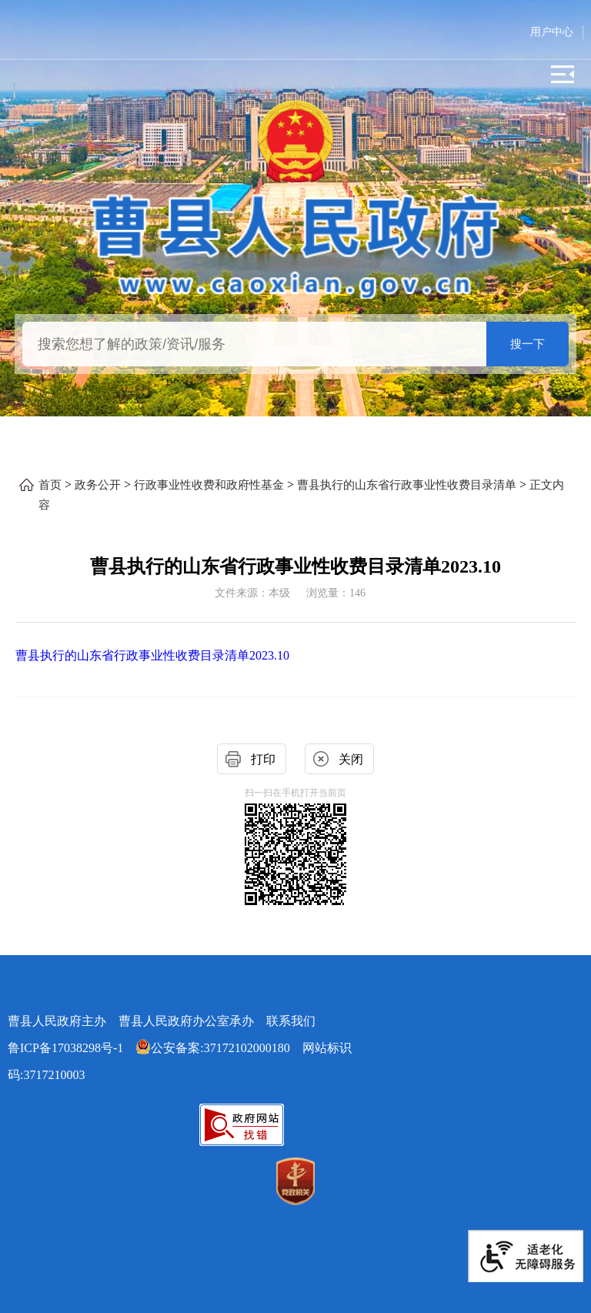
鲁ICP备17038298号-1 (65, 1047)
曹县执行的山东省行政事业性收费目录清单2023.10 (152, 655)
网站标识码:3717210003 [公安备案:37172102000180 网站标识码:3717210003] (180, 1061)
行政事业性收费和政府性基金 (209, 485)
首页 (50, 485)
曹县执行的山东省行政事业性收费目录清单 (406, 485)
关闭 (351, 759)
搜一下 (527, 344)
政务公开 (98, 485)
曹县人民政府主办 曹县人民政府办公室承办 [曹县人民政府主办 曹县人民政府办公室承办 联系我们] (162, 1020)
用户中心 (551, 32)
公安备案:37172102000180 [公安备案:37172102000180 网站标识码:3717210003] (212, 1047)
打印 (263, 759)
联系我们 (291, 1020)
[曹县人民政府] (295, 243)
